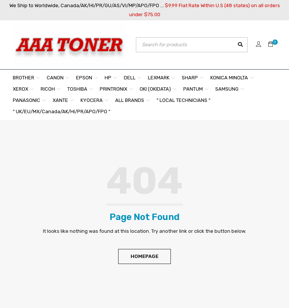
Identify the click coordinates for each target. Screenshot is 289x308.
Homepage (144, 256)
